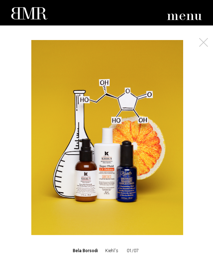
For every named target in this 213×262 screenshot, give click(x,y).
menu (184, 16)
